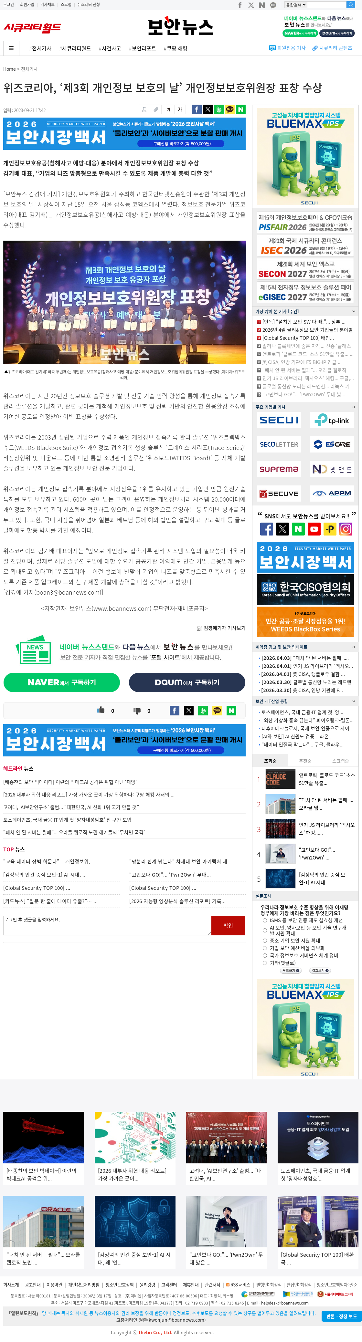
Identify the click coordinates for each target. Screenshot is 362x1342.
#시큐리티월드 (75, 48)
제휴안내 (190, 1284)
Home (9, 69)
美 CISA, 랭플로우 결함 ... (303, 674)
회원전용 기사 (291, 47)
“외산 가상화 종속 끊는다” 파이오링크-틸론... (307, 720)
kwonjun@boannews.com (176, 1319)
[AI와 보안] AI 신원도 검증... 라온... (297, 736)
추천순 (305, 760)
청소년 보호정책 (119, 1284)
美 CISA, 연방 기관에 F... (302, 690)
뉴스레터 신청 (89, 4)
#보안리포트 (142, 48)
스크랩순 (340, 760)
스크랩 (66, 4)
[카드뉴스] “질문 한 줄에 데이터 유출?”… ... (50, 901)
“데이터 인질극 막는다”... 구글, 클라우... (302, 744)
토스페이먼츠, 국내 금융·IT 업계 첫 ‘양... (302, 712)
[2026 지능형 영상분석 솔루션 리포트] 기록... (177, 901)
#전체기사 (40, 48)
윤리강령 (147, 1284)
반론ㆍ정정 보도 (341, 1316)
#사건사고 (110, 48)
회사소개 (11, 1284)
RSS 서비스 (240, 1284)
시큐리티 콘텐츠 (335, 47)
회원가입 (27, 4)
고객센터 (169, 1284)
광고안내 (32, 1284)
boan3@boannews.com (68, 592)
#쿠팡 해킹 (175, 48)
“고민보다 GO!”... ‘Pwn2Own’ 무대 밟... (303, 394)
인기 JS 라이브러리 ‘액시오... (307, 666)
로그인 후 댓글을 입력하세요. (107, 925)
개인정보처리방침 (83, 1284)
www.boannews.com (121, 608)
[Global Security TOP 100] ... (36, 887)
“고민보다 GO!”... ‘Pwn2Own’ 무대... (170, 874)
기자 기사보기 (221, 627)
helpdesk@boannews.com (285, 1303)
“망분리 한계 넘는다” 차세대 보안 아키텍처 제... (180, 861)
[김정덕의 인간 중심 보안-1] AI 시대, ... (45, 874)
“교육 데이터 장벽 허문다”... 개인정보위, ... (49, 861)
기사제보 (47, 4)
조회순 (270, 760)
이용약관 (54, 1284)
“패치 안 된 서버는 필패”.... (305, 657)
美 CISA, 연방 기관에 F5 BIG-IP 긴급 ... (302, 362)
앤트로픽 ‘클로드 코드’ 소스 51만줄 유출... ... (308, 354)
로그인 (8, 4)
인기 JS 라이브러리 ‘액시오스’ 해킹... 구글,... (308, 378)
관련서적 (212, 1284)
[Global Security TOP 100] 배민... (298, 337)
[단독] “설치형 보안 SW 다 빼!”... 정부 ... (304, 321)
